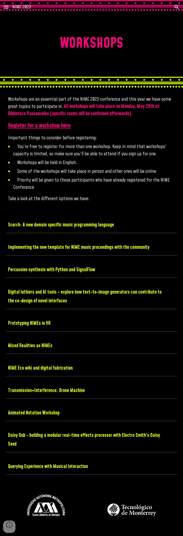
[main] (91, 43)
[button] (6, 7)
